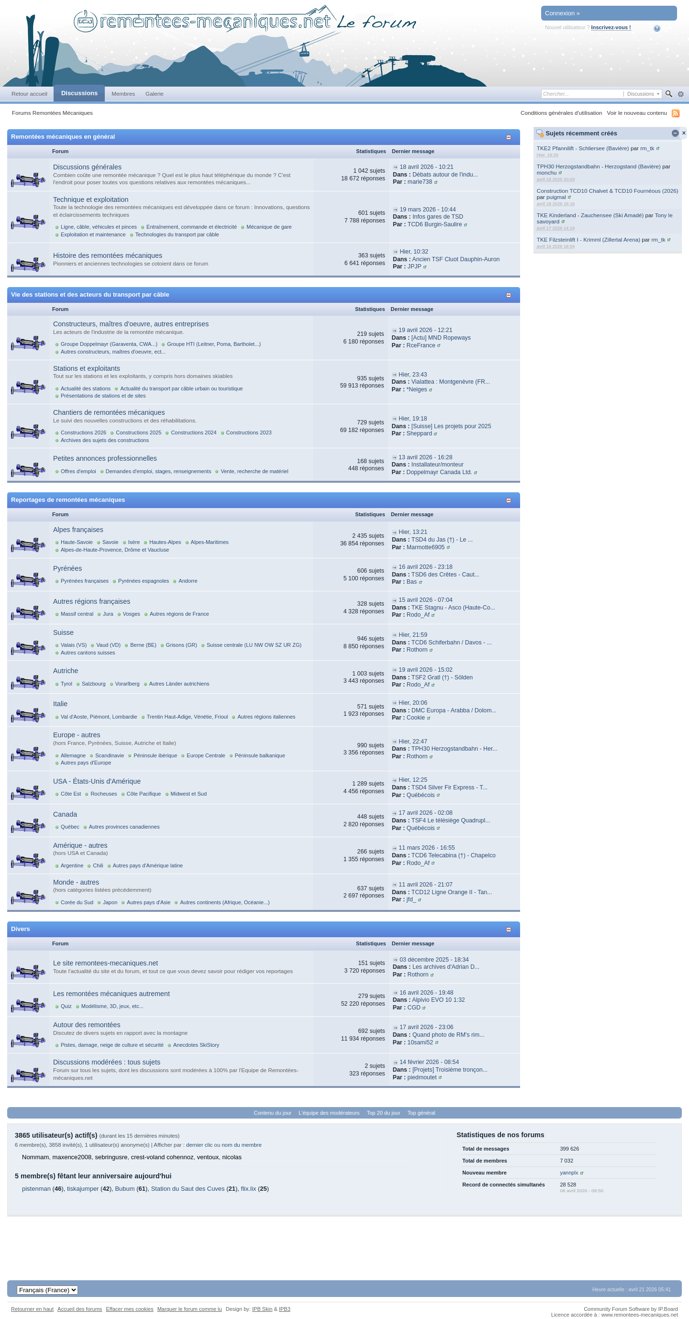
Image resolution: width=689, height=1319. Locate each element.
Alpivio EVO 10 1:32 (438, 1000)
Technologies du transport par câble (177, 234)
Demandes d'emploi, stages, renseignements (158, 471)
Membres (123, 93)
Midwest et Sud (189, 794)
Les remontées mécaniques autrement (111, 994)
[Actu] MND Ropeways (441, 337)
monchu (547, 172)
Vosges (131, 614)
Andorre (187, 581)
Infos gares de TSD (437, 216)
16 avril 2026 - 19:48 (427, 992)
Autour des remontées (87, 1025)
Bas (412, 581)
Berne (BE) (143, 645)
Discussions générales (87, 167)
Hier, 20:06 (413, 702)
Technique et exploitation (90, 199)
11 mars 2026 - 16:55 (427, 847)
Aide (663, 28)
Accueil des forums (79, 1309)
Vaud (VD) (108, 645)
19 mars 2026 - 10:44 (428, 209)
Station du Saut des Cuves (188, 1188)
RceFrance (420, 345)
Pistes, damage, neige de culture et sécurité (112, 1045)
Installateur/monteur (437, 464)
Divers (20, 928)
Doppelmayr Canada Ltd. (439, 472)
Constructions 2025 (138, 432)
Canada (65, 814)
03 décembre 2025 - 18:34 (434, 959)
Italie (60, 704)
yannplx (569, 1172)
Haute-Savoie (77, 542)
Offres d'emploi (78, 471)
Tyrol (66, 684)
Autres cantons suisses (88, 652)
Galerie (154, 93)
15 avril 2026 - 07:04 (426, 600)
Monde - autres (76, 882)
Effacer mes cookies (129, 1309)
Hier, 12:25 (413, 779)
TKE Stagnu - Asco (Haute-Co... (453, 607)
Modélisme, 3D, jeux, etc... (112, 1006)
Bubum (124, 1188)
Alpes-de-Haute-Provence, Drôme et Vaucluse (115, 550)
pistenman (36, 1188)
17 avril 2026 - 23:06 (427, 1027)
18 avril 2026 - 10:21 (427, 167)
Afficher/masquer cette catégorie (510, 137)
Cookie (416, 717)
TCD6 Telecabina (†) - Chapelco (453, 855)
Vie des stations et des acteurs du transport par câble (90, 294)
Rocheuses (103, 794)
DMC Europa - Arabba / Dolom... (454, 710)
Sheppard (419, 433)
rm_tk (647, 148)
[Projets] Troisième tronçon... (450, 1069)
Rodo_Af (418, 614)
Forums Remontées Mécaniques (52, 113)
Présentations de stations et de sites (103, 396)
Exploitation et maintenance (93, 234)
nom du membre (241, 1145)
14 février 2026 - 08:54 (429, 1062)
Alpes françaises (78, 529)
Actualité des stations (86, 388)
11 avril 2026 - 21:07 (426, 884)
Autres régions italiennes (266, 717)
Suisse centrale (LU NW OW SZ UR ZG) (254, 645)
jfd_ (411, 899)
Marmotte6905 (426, 547)
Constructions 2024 (193, 432)
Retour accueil (29, 93)
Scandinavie (109, 755)
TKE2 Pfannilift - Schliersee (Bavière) (583, 148)
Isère (134, 542)
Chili (98, 865)
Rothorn (417, 649)
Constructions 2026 (83, 432)
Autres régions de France (179, 614)
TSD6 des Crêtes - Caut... (445, 574)
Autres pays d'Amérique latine (148, 865)
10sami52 (420, 1042)
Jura (108, 614)
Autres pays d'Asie (148, 902)
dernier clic (199, 1145)
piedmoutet (422, 1077)
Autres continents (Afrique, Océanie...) (224, 902)
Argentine (72, 865)
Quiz (66, 1006)
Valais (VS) (74, 645)
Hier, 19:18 (413, 418)
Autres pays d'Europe (86, 762)
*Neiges (416, 389)
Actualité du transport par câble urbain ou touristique (181, 388)
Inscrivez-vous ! (611, 27)
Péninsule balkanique (260, 755)
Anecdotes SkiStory (196, 1045)
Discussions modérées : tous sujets (106, 1062)
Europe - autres (76, 735)
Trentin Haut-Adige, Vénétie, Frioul (187, 717)
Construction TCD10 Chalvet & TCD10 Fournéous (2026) (607, 191)
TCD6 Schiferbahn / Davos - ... (451, 642)
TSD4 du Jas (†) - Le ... (442, 539)
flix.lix (248, 1188)
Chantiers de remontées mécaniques (109, 412)
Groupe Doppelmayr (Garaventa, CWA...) (109, 344)
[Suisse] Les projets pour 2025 (451, 426)
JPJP (415, 266)
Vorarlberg (127, 684)
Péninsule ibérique (155, 755)
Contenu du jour (273, 1113)
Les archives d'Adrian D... (445, 967)
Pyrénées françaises (85, 581)
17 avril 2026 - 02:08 (426, 812)
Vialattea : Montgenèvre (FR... (450, 381)
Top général (421, 1113)
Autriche (65, 671)
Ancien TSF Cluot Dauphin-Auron (456, 259)
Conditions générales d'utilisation (561, 113)
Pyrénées (67, 568)
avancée (681, 94)
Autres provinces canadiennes (124, 827)
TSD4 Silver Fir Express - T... (449, 787)
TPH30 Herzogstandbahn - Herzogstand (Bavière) (599, 166)
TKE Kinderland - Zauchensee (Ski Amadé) (590, 215)
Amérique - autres (80, 845)
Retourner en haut (32, 1309)
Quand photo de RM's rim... (448, 1034)
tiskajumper (83, 1188)
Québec (70, 827)
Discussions (79, 93)
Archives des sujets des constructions (105, 440)
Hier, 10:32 (414, 251)
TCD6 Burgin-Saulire (435, 224)
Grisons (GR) (181, 645)
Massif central (77, 614)
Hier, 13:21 (413, 532)
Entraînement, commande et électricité (191, 227)
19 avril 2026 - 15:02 (426, 669)
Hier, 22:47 (413, 741)
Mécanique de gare (269, 227)
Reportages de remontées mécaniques (68, 499)
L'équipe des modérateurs (329, 1113)
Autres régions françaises (91, 601)
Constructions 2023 (249, 432)
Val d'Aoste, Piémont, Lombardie (99, 717)
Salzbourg (94, 684)
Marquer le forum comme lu (189, 1309)
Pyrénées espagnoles (143, 581)
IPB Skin (262, 1309)
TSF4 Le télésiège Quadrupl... (450, 820)
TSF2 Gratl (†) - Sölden (442, 677)
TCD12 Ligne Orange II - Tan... (451, 892)
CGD (414, 1007)
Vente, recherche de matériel (254, 471)
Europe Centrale (206, 755)
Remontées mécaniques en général (63, 136)
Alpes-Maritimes (210, 542)
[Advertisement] (344, 1238)
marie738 (420, 181)
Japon (110, 902)
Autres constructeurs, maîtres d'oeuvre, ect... (113, 352)
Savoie (110, 542)
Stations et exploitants (86, 368)
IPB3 (284, 1309)
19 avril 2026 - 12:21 (426, 330)
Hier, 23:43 (413, 374)
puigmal (556, 197)
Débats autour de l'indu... (445, 174)
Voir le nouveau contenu (637, 113)
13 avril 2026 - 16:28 (426, 457)
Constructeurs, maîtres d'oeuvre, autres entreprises (131, 324)
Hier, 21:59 (413, 635)
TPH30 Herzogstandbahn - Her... (454, 748)
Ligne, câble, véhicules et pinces (99, 227)
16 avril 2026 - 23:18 (426, 567)
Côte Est (71, 794)
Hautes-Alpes (165, 542)
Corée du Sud (77, 902)
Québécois (421, 795)
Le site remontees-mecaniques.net (105, 963)
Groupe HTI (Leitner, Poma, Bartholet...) (214, 344)
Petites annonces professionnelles (105, 458)
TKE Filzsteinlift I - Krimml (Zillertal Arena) (588, 239)
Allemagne (73, 755)
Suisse (63, 632)
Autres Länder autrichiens (179, 684)
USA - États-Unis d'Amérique (97, 781)
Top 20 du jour (383, 1113)
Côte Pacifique (144, 794)
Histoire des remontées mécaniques (107, 255)
